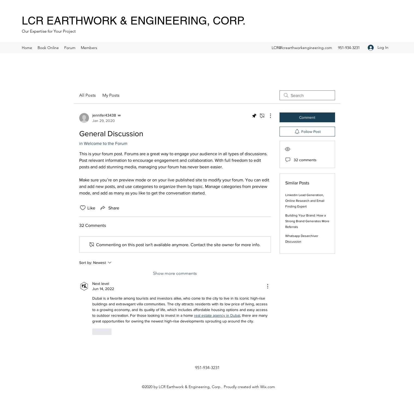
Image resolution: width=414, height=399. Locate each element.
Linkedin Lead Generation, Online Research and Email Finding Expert (304, 200)
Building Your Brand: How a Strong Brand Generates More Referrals (307, 221)
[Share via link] (109, 208)
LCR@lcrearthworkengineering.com (302, 47)
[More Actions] (267, 115)
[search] (307, 95)
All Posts (87, 95)
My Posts (110, 95)
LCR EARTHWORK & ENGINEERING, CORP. (134, 20)
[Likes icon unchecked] (82, 208)
